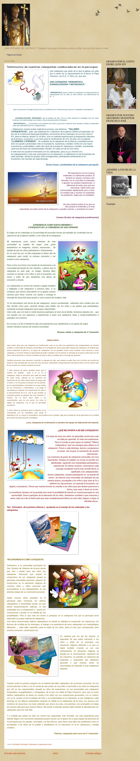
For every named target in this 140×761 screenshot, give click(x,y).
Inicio (55, 753)
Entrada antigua (93, 753)
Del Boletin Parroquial (20, 744)
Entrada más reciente (14, 753)
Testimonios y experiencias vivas (40, 744)
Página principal (14, 54)
